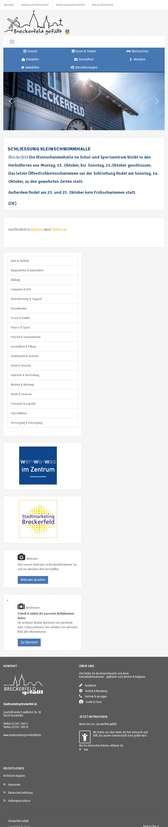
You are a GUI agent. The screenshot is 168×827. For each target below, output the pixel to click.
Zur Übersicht (29, 642)
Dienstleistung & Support (26, 299)
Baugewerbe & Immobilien (27, 270)
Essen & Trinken (84, 51)
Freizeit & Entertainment (26, 337)
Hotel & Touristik (21, 365)
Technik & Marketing (93, 691)
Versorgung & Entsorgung (27, 422)
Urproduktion (19, 413)
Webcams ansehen (33, 580)
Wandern (137, 59)
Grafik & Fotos (90, 702)
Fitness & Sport (20, 327)
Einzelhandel (19, 308)
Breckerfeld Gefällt (19, 821)
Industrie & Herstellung (25, 375)
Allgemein (37, 230)
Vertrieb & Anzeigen (93, 696)
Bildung (15, 280)
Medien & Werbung (22, 384)
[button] (10, 101)
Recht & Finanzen (21, 394)
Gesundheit (84, 59)
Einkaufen (30, 59)
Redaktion (87, 685)
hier (83, 749)
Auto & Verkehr (20, 261)
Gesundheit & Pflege (23, 346)
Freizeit (30, 51)
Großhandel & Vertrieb (24, 356)
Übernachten (138, 51)
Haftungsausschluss (16, 800)
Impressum (11, 784)
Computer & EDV (21, 289)
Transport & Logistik (23, 403)
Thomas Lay (59, 230)
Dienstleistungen (84, 67)
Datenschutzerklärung (18, 792)
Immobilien (30, 67)
